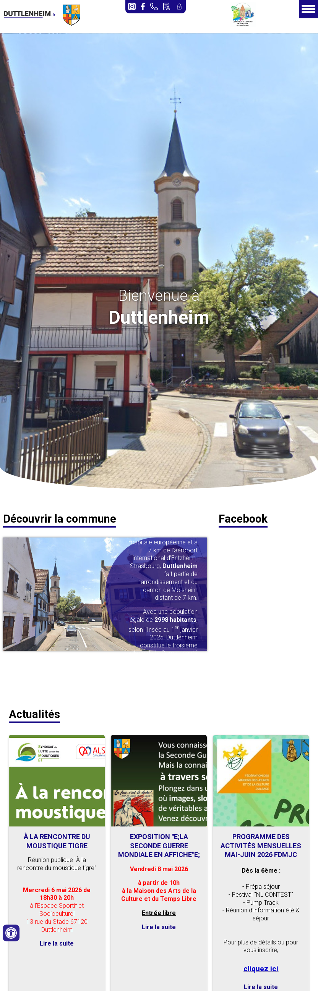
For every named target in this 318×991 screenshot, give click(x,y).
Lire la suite (57, 943)
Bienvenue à (159, 296)
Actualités (34, 714)
